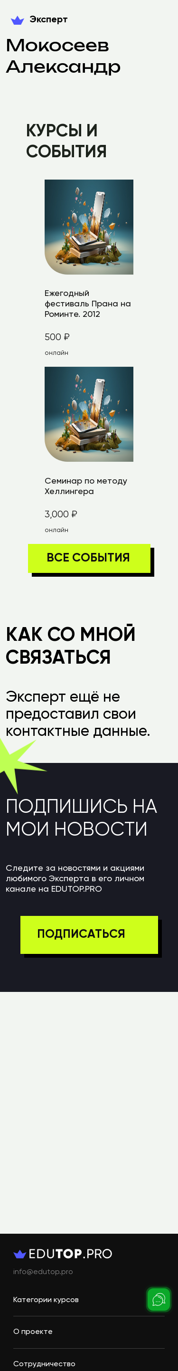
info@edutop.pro (43, 1272)
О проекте (33, 1332)
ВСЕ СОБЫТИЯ (88, 558)
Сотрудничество (44, 1364)
